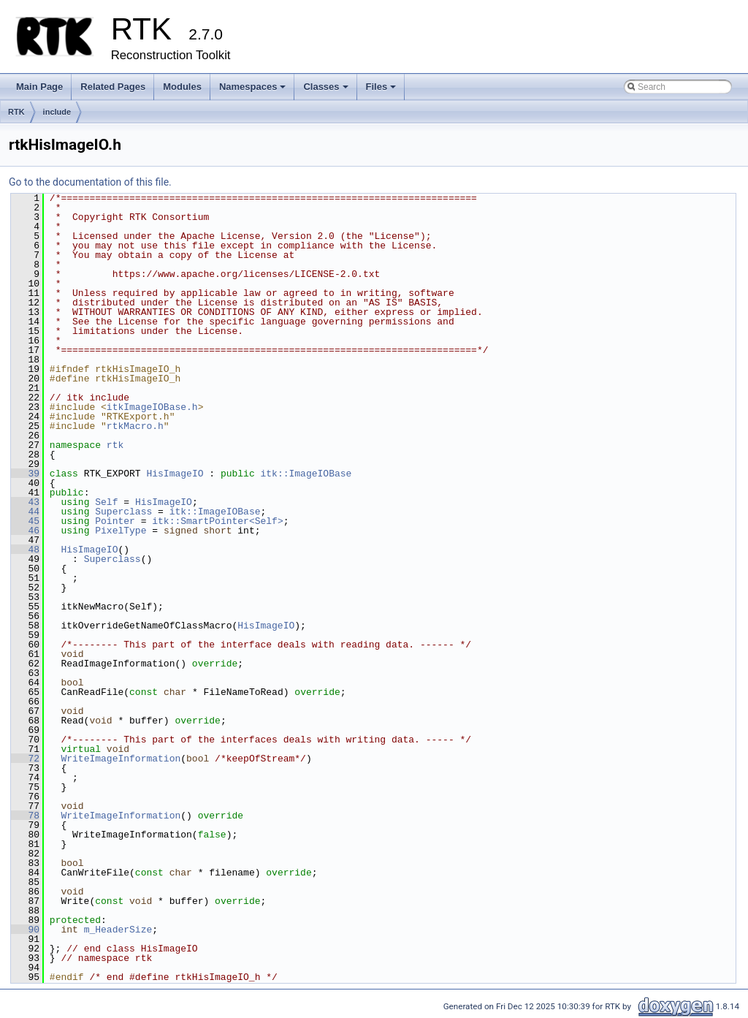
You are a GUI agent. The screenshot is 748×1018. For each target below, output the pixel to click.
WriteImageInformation (120, 758)
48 (25, 549)
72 (25, 758)
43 (25, 502)
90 (25, 929)
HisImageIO (174, 473)
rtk (115, 445)
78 (25, 815)
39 (25, 473)
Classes (326, 90)
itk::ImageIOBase (306, 473)
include (57, 111)
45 (25, 521)
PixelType (120, 530)
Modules (182, 86)
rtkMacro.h (135, 426)
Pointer (115, 521)
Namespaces (254, 90)
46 (25, 530)
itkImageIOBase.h (152, 407)
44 (25, 511)
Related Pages (112, 86)
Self (106, 502)
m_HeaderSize (118, 929)
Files (382, 90)
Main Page (39, 86)
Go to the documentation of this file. (90, 182)
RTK (16, 111)
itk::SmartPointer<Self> (217, 521)
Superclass (123, 511)
